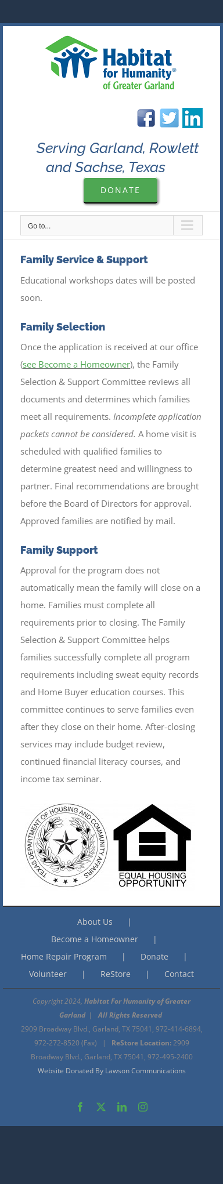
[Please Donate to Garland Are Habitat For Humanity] (120, 189)
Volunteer (48, 973)
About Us (95, 921)
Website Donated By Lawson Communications (112, 1071)
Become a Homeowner (94, 939)
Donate (154, 956)
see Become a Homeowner (76, 364)
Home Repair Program (64, 956)
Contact (179, 973)
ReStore (115, 973)
